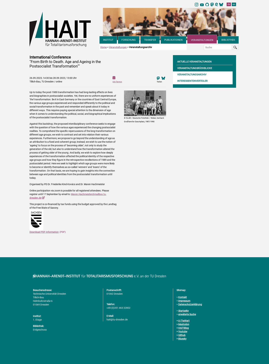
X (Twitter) (184, 320)
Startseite (183, 310)
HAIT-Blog (183, 328)
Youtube (182, 331)
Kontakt (182, 297)
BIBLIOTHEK (228, 39)
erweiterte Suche (187, 314)
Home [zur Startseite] (103, 47)
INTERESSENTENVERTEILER (192, 80)
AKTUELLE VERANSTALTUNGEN (194, 61)
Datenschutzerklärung (190, 304)
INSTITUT (108, 39)
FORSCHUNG (128, 39)
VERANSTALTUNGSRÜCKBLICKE (194, 68)
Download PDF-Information (44, 232)
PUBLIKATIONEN (173, 39)
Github (181, 335)
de (228, 4)
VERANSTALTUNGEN (202, 40)
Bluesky (182, 338)
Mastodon (183, 324)
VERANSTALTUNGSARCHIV (191, 74)
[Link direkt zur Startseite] (65, 28)
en (234, 4)
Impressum (184, 300)
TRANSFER (150, 39)
